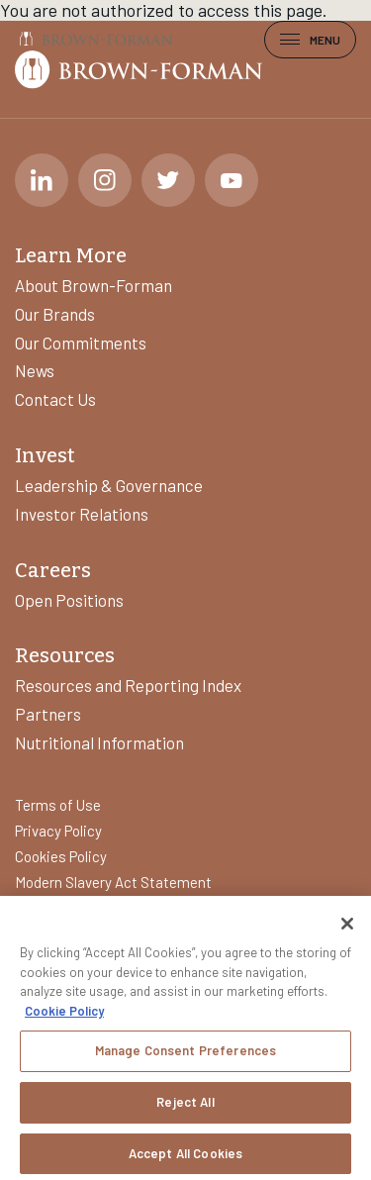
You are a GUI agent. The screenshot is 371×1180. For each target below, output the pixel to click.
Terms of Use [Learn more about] (58, 805)
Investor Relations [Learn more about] (81, 514)
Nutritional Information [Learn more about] (99, 742)
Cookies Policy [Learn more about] (61, 856)
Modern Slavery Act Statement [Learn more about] (113, 882)
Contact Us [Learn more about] (55, 399)
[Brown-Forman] (94, 39)
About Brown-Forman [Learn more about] (93, 285)
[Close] (347, 930)
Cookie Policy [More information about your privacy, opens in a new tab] (64, 1017)
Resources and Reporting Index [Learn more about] (128, 685)
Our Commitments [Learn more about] (80, 342)
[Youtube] (231, 180)
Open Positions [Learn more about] (69, 600)
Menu (310, 40)
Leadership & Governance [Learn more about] (109, 485)
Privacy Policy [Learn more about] (58, 830)
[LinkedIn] (41, 180)
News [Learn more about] (34, 370)
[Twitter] (168, 180)
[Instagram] (105, 180)
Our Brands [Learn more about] (55, 314)
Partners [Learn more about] (48, 714)
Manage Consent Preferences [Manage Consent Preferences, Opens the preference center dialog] (185, 1057)
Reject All (185, 1108)
